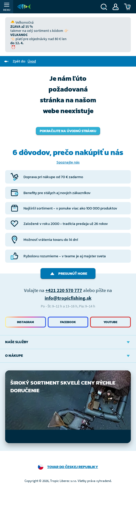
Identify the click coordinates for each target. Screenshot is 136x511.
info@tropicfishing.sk (68, 298)
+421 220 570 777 (63, 290)
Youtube (110, 322)
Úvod (32, 61)
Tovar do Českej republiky (72, 467)
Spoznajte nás (68, 162)
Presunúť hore (68, 273)
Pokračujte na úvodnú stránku (68, 131)
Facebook (68, 322)
